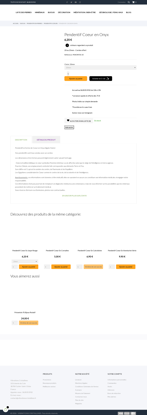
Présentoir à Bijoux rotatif (24, 310)
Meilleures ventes (49, 384)
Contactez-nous (81, 395)
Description (21, 140)
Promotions (47, 378)
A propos (78, 388)
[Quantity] (15, 265)
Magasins (78, 401)
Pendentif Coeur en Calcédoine (90, 249)
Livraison (78, 378)
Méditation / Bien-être (85, 12)
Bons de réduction (114, 391)
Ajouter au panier (75, 78)
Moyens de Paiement (82, 391)
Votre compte (115, 372)
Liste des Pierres (24, 12)
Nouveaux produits (49, 381)
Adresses (111, 388)
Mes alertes (112, 395)
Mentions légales (81, 381)
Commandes (112, 381)
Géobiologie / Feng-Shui (111, 12)
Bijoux (51, 12)
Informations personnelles (117, 378)
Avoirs (110, 384)
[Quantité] (68, 73)
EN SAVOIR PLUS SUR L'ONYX (74, 196)
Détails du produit (46, 140)
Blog (128, 12)
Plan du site (79, 398)
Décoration (64, 12)
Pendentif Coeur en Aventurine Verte (122, 249)
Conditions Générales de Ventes (86, 384)
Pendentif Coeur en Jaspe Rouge (24, 249)
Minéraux (40, 12)
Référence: (68, 55)
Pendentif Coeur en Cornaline (57, 249)
